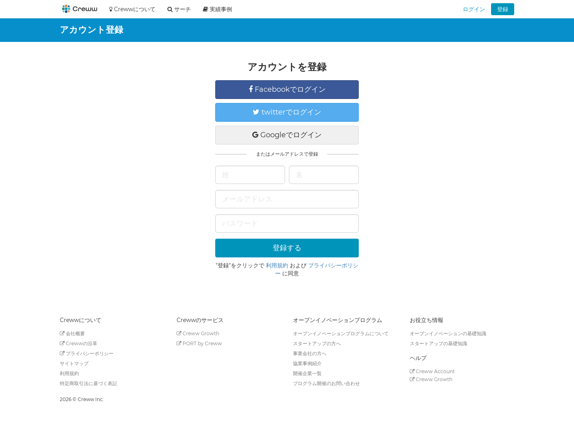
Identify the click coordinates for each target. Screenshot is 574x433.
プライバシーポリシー (87, 353)
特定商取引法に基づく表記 (88, 383)
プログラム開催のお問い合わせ (326, 383)
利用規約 (277, 265)
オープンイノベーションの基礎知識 (448, 333)
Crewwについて (132, 9)
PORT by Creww (199, 343)
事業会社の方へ (309, 353)
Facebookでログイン (287, 89)
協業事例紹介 (307, 363)
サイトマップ (74, 363)
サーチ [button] (179, 9)
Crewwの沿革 (78, 343)
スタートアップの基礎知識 (438, 343)
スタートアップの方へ (317, 343)
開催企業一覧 (307, 373)
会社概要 (72, 333)
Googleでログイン (287, 134)
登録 (502, 9)
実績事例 (217, 9)
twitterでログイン (287, 112)
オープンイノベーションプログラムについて (341, 333)
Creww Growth (198, 333)
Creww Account (432, 371)
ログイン (474, 9)
